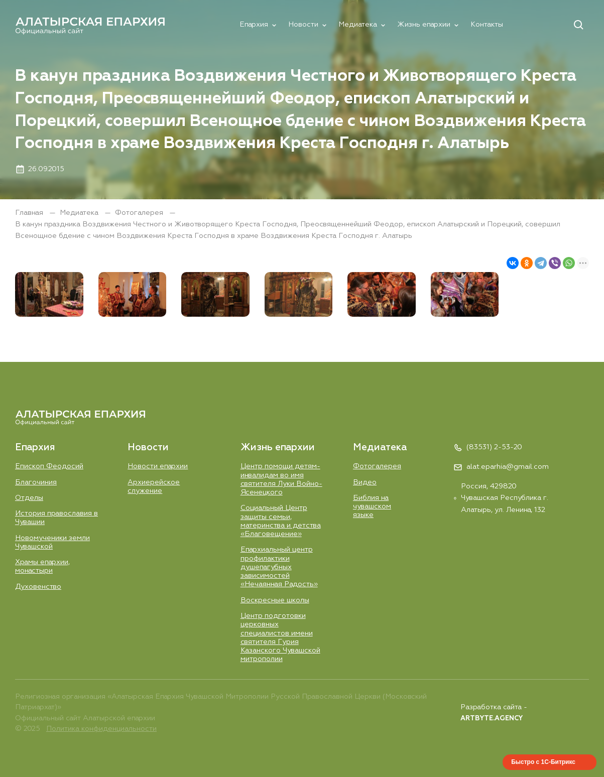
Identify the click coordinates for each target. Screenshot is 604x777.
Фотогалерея (140, 212)
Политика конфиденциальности (101, 728)
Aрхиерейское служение (154, 486)
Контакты (486, 24)
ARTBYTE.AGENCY (491, 718)
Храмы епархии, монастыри (42, 566)
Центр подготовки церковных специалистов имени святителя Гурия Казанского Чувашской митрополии (280, 637)
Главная (30, 212)
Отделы (29, 497)
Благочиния (36, 482)
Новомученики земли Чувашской (52, 542)
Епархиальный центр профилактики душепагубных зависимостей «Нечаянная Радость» (279, 567)
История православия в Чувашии (56, 518)
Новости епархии (158, 466)
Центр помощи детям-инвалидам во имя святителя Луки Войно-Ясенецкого (281, 479)
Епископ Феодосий (49, 466)
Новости (303, 24)
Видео (365, 482)
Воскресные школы (274, 600)
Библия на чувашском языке (372, 506)
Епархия (253, 24)
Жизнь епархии (423, 24)
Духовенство (38, 586)
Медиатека (357, 24)
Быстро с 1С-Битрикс (543, 761)
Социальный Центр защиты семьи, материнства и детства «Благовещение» (280, 521)
